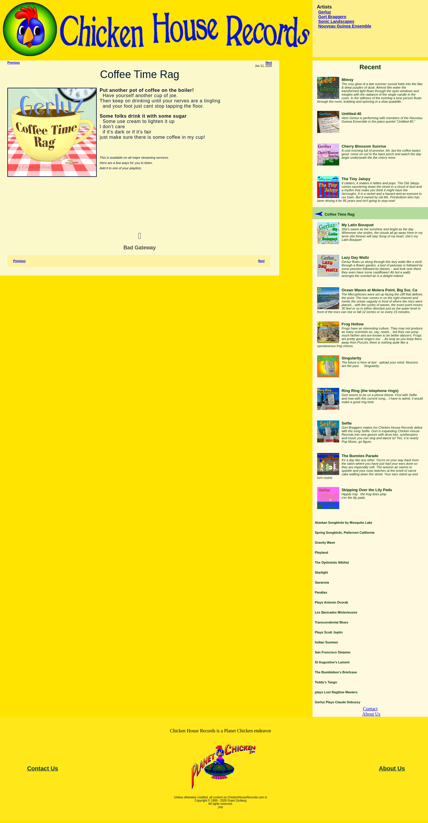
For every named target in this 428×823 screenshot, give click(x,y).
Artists (324, 6)
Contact (370, 708)
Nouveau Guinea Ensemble (344, 26)
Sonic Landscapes (336, 21)
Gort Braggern (332, 16)
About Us (371, 714)
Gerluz (324, 12)
